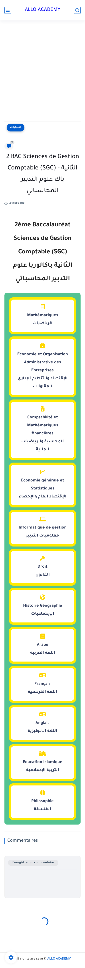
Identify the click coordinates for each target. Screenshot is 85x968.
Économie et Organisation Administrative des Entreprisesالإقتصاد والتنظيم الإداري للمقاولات (42, 366)
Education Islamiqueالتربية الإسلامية (42, 762)
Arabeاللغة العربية (42, 644)
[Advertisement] (42, 71)
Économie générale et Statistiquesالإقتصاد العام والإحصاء (42, 484)
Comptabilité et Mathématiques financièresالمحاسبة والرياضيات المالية (42, 429)
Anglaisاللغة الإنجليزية (42, 722)
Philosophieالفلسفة (42, 801)
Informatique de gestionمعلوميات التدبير (42, 527)
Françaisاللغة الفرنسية (42, 683)
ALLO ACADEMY (42, 10)
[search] (77, 10)
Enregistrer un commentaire (33, 862)
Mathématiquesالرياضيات (42, 315)
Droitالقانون (42, 566)
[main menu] (7, 10)
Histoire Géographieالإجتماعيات (42, 605)
